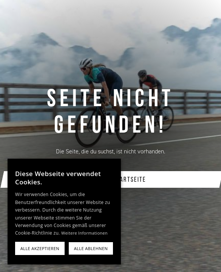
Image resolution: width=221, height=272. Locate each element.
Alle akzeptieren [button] (39, 248)
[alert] (64, 211)
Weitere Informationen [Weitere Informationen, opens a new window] (84, 233)
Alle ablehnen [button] (91, 248)
